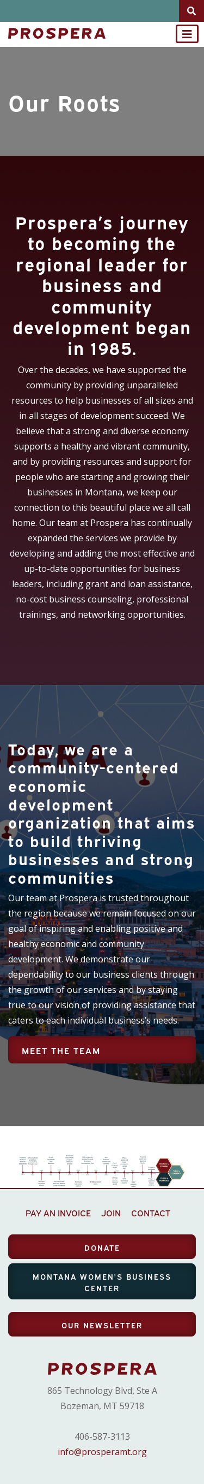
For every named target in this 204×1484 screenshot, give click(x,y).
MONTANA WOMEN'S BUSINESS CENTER (102, 1282)
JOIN (111, 1213)
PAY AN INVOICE (58, 1213)
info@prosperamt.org (102, 1452)
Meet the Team (61, 1050)
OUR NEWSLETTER (102, 1325)
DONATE (102, 1247)
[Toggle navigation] (187, 34)
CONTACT (150, 1213)
